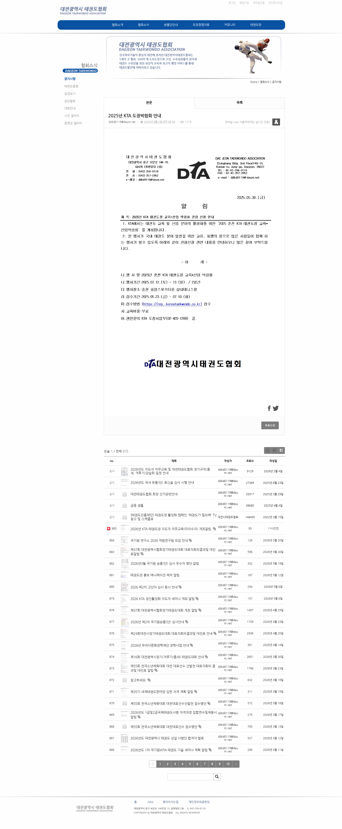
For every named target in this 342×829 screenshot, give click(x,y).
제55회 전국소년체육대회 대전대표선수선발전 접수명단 (168, 703)
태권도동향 (71, 86)
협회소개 (117, 24)
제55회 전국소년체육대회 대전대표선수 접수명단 (163, 727)
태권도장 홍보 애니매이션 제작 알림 (154, 575)
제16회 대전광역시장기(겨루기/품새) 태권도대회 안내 (167, 657)
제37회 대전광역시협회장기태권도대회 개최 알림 (163, 610)
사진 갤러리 (71, 115)
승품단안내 (171, 24)
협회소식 (143, 24)
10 (227, 763)
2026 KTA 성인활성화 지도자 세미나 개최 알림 (162, 599)
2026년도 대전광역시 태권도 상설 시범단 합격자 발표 (167, 738)
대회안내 (69, 108)
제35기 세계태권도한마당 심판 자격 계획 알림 (161, 692)
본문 (149, 102)
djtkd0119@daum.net (122, 121)
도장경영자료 (201, 24)
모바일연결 (258, 2)
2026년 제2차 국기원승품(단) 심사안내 (157, 622)
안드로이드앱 (275, 2)
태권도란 (255, 24)
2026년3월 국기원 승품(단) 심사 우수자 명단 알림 (164, 563)
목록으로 (270, 425)
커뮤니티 (229, 24)
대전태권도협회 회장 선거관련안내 (154, 494)
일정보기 (69, 93)
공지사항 (69, 78)
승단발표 (69, 101)
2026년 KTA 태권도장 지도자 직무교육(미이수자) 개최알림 (171, 529)
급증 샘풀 (137, 505)
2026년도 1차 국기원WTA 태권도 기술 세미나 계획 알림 (169, 750)
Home (253, 82)
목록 (240, 102)
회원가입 (244, 2)
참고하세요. (138, 680)
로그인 (232, 2)
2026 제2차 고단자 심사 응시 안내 (154, 587)
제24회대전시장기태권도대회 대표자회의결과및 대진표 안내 (171, 633)
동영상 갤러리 (73, 123)
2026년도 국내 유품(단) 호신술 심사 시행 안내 (162, 482)
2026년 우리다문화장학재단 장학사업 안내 (159, 645)
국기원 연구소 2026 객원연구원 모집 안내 (159, 540)
